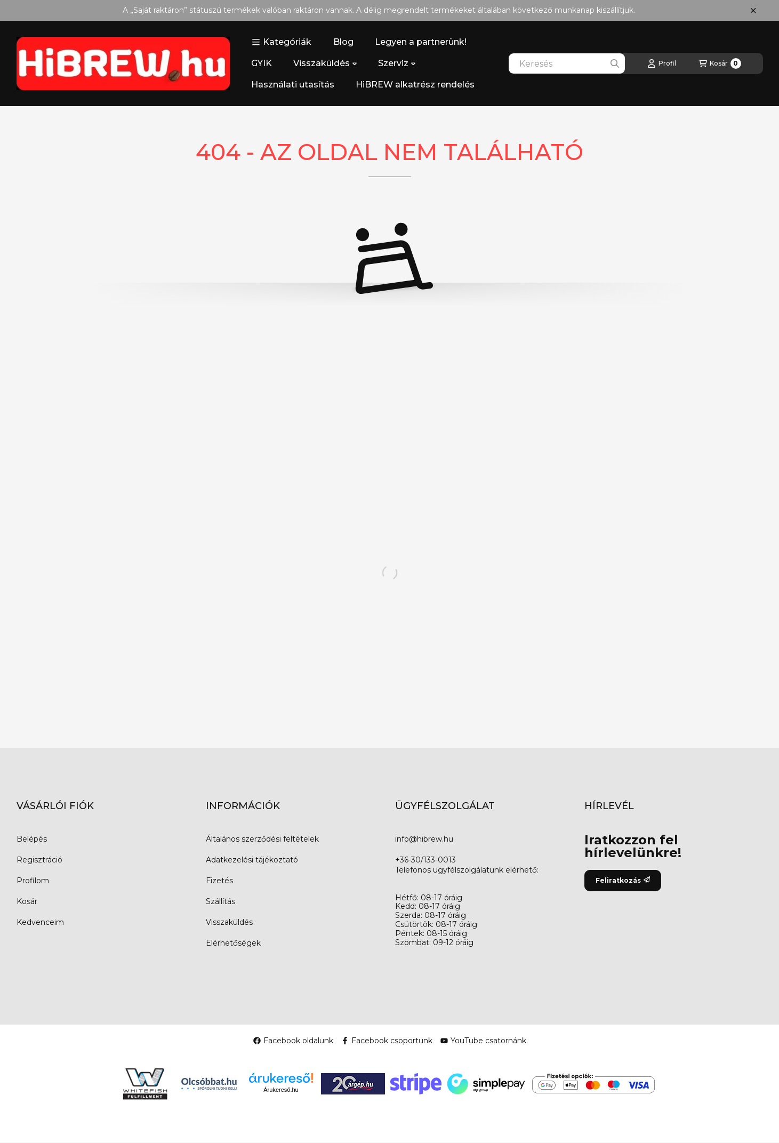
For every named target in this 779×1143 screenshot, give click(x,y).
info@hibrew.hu (424, 839)
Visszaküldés (325, 63)
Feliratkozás (623, 880)
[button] (281, 42)
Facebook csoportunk (386, 1040)
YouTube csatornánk (483, 1040)
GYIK (261, 63)
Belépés (32, 839)
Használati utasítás (292, 84)
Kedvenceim (40, 922)
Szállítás (220, 901)
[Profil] (662, 63)
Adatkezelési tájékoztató (252, 860)
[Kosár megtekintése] (720, 63)
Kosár (27, 901)
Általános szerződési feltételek (262, 839)
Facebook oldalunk (293, 1040)
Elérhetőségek (233, 943)
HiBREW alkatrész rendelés (415, 84)
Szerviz (396, 63)
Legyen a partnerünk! (421, 42)
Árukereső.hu (280, 1089)
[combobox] (566, 63)
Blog (343, 42)
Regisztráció (39, 860)
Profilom (33, 880)
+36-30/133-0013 (425, 860)
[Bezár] (753, 10)
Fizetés (219, 880)
